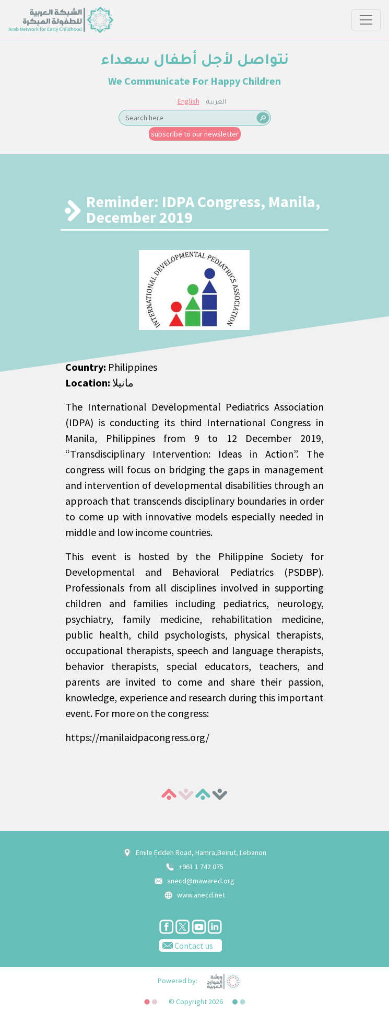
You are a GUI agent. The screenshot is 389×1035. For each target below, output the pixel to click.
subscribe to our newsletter (195, 134)
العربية (216, 102)
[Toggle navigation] (366, 19)
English (188, 101)
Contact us (186, 945)
